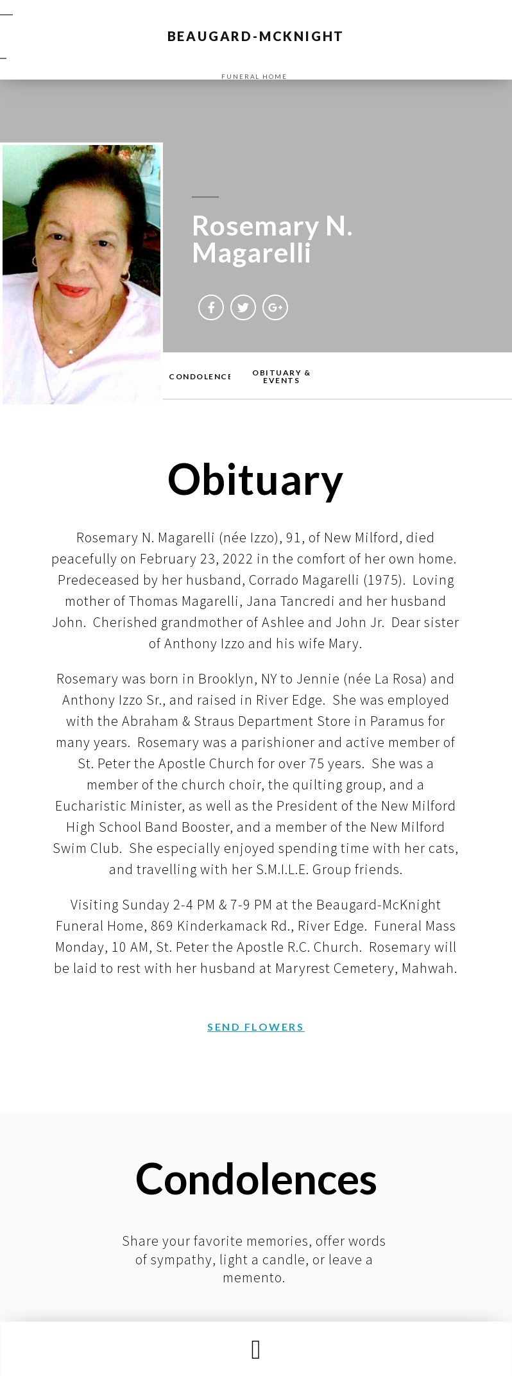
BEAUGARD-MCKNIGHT (256, 36)
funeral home (254, 76)
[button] (256, 1349)
